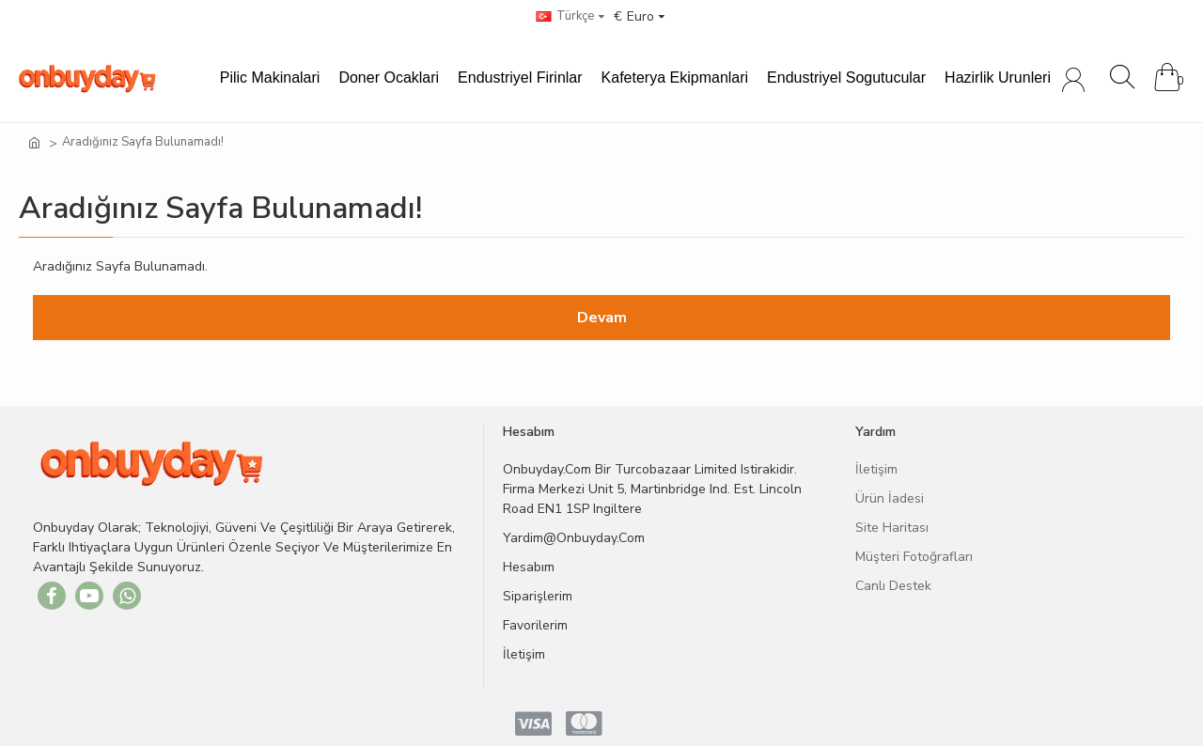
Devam (602, 317)
